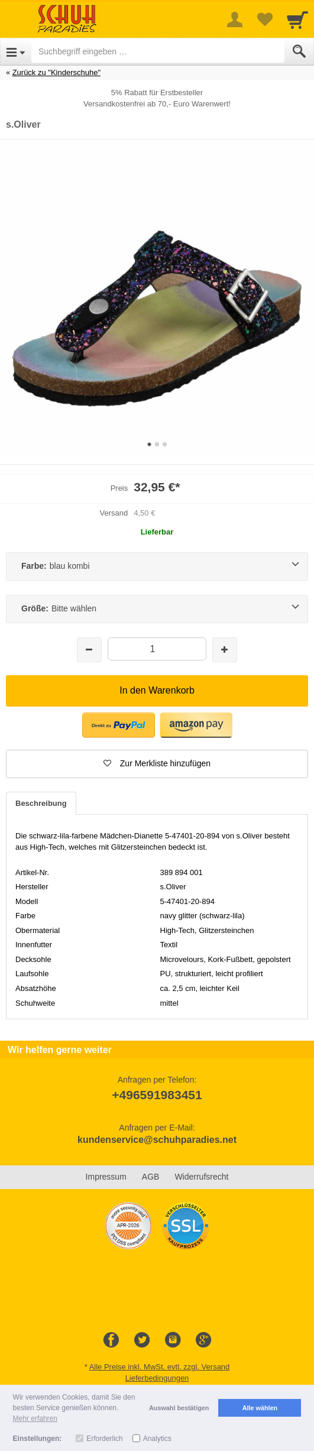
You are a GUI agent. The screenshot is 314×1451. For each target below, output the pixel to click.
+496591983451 (157, 1095)
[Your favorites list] (264, 19)
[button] (157, 764)
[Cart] (297, 19)
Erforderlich (104, 1438)
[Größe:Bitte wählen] (157, 609)
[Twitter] (142, 1340)
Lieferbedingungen (157, 1378)
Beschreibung (41, 803)
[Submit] (299, 51)
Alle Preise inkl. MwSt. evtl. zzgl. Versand (159, 1366)
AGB (151, 1176)
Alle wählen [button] (259, 1407)
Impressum (106, 1176)
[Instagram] (172, 1340)
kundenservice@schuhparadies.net (157, 1140)
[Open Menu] (15, 51)
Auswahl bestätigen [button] (179, 1407)
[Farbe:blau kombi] (157, 566)
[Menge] (157, 648)
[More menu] (234, 19)
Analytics (157, 1438)
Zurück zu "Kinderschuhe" (56, 72)
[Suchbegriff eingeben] (157, 51)
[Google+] (203, 1340)
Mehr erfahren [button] (35, 1418)
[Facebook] (111, 1340)
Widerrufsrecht (201, 1176)
